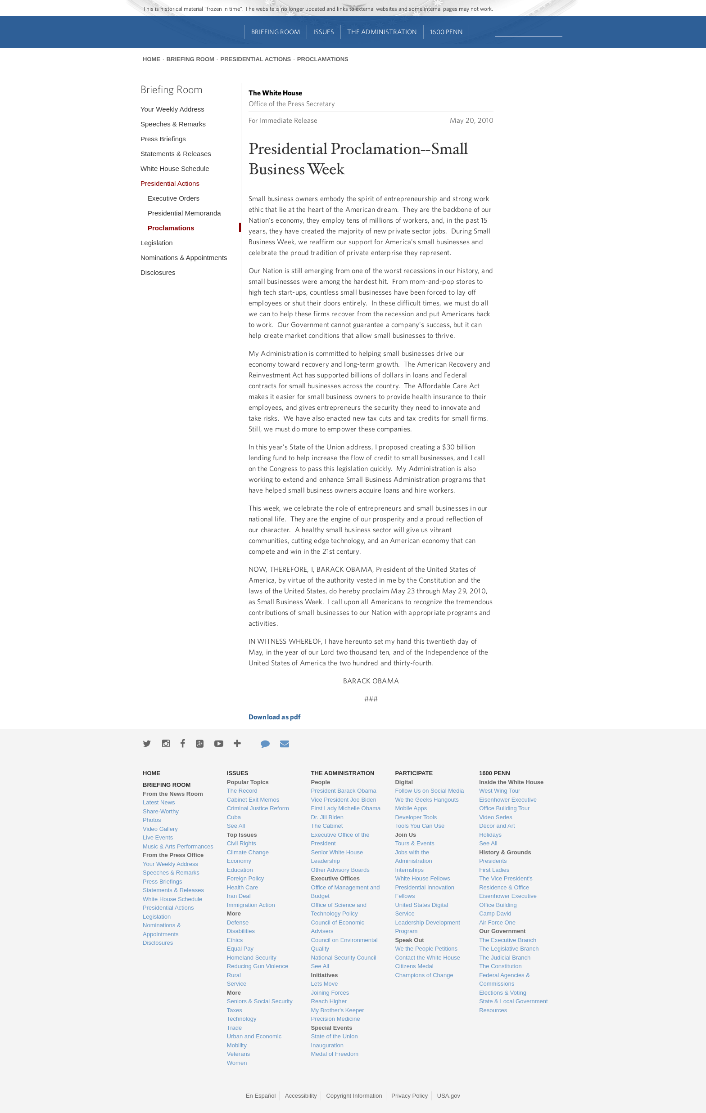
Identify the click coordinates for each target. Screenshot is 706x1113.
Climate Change (248, 852)
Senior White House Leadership (337, 857)
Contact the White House (427, 957)
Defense (238, 922)
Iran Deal (239, 896)
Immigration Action (251, 905)
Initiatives (324, 975)
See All (236, 825)
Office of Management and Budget (345, 892)
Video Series (495, 817)
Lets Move (324, 983)
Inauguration (327, 1045)
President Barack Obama (343, 790)
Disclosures (158, 272)
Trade (234, 1027)
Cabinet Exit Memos (253, 799)
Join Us (405, 834)
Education (240, 869)
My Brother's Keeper (337, 1010)
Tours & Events (414, 843)
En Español (261, 1095)
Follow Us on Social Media (429, 790)
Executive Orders (173, 198)
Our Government (502, 931)
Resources (493, 1010)
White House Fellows (422, 878)
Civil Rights (241, 843)
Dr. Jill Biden (327, 817)
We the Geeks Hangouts (426, 799)
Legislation (156, 243)
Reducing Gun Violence (257, 966)
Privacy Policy (409, 1095)
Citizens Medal (414, 966)
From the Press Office (173, 855)
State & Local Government (513, 1001)
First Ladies (494, 869)
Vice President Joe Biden (343, 799)
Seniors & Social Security (260, 1001)
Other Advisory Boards (340, 869)
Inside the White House (511, 782)
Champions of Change (424, 975)
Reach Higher (329, 1001)
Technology (242, 1018)
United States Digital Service (421, 909)
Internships (409, 869)
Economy (239, 860)
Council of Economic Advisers (338, 927)
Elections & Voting (502, 992)
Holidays (490, 834)
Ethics (235, 940)
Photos (152, 820)
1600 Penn (446, 32)
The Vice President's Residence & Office (506, 883)
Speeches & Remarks (173, 124)
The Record (242, 790)
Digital (404, 782)
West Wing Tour (499, 790)
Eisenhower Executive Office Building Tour (508, 804)
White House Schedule (174, 168)
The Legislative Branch (509, 948)
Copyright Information (354, 1095)
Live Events (158, 837)
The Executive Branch (507, 940)
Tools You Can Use (419, 825)
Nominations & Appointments (183, 257)
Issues (323, 32)
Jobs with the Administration (413, 857)
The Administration (382, 32)
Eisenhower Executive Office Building (508, 900)
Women (237, 1062)
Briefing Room (275, 32)
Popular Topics (248, 782)
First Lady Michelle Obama (346, 808)
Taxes (234, 1010)
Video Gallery (160, 829)
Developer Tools (416, 817)
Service (236, 983)
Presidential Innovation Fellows (424, 892)
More (234, 913)
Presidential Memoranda (184, 213)
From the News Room (173, 793)
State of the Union (334, 1036)
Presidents (493, 860)
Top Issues (242, 834)
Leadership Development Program (427, 927)
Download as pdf (274, 717)
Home (151, 59)
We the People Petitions (426, 948)
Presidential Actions (255, 59)
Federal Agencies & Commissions (504, 979)
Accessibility (301, 1095)
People (320, 782)
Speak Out (409, 940)
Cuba (234, 817)
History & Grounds (505, 852)
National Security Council (343, 957)
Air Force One (497, 922)
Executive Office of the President (340, 839)
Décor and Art (497, 825)
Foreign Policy (245, 878)
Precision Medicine (335, 1018)
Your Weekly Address (172, 109)
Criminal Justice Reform (258, 808)
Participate (414, 773)
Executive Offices (335, 878)
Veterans (238, 1053)
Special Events (332, 1027)
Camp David (495, 913)
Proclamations (322, 59)
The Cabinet (327, 825)
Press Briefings (163, 139)
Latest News (159, 802)
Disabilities (241, 931)
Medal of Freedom (335, 1053)
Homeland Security (251, 957)
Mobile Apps (411, 808)
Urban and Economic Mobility (254, 1041)
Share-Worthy (161, 811)
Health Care (242, 887)
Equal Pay (240, 948)
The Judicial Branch (504, 957)
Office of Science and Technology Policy (339, 909)
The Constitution (500, 966)
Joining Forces (330, 992)
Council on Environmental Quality (344, 944)
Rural (234, 975)
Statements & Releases (175, 153)
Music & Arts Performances (178, 846)
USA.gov (448, 1095)
